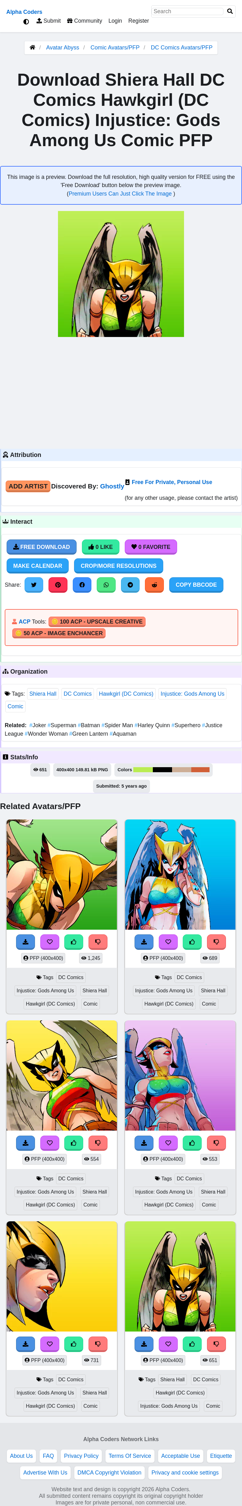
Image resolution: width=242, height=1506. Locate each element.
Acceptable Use (180, 1456)
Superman (63, 725)
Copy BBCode (196, 585)
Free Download (41, 547)
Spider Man (118, 725)
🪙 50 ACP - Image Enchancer (59, 633)
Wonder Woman (47, 734)
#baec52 (143, 769)
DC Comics (78, 694)
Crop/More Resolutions (118, 566)
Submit (49, 21)
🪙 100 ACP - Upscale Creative (97, 622)
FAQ (48, 1456)
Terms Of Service (130, 1456)
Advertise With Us (45, 1472)
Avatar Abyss (62, 47)
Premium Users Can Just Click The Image (121, 194)
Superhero (186, 725)
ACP (24, 622)
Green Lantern (89, 734)
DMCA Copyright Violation (109, 1472)
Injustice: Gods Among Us (192, 694)
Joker (38, 725)
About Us (21, 1456)
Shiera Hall (42, 694)
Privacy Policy (81, 1456)
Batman (89, 725)
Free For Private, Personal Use (172, 482)
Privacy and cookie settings (185, 1472)
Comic (15, 706)
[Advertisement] (121, 392)
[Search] (230, 11)
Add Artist (28, 486)
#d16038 (200, 769)
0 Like (101, 547)
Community (84, 21)
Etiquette (221, 1456)
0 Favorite (150, 547)
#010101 (162, 769)
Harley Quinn (153, 725)
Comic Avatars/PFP (115, 47)
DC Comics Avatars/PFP (182, 47)
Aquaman (123, 734)
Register (138, 21)
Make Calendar (37, 566)
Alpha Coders (24, 12)
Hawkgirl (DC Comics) (126, 694)
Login (115, 21)
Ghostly (112, 486)
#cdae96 (182, 769)
